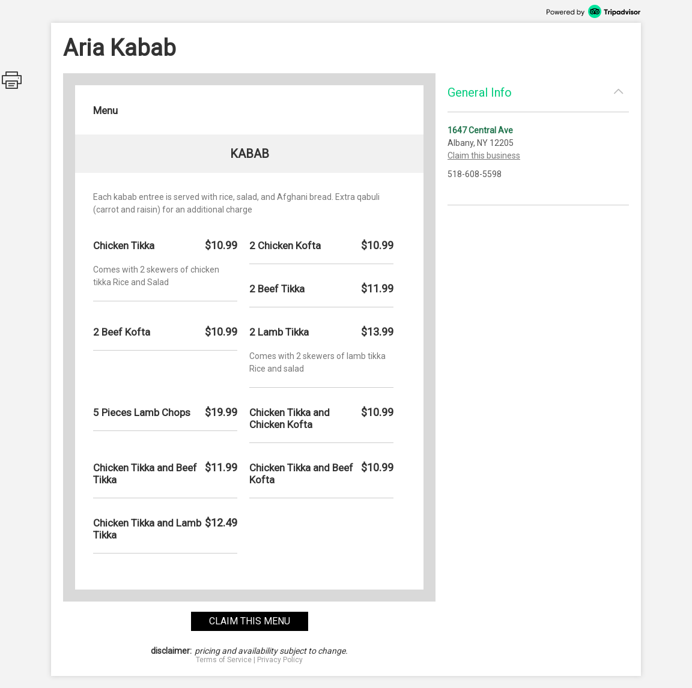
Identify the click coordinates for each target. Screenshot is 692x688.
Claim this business (484, 155)
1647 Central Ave (480, 130)
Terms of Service (224, 660)
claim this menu (249, 621)
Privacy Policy (280, 660)
